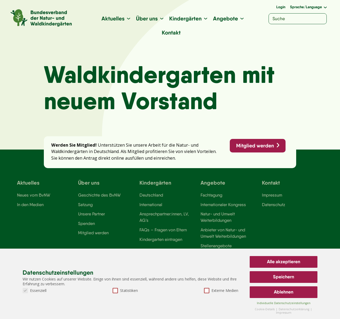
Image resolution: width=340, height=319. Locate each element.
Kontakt (171, 32)
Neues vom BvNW (33, 195)
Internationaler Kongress (223, 204)
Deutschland (151, 195)
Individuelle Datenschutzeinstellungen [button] (284, 303)
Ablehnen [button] (283, 292)
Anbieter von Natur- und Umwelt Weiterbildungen (223, 233)
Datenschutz (273, 204)
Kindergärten (185, 18)
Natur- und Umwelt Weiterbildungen (218, 217)
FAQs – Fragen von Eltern (163, 229)
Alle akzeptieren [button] (283, 262)
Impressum (272, 195)
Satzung (85, 204)
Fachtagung (211, 195)
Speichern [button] (283, 277)
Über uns (147, 18)
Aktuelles (113, 18)
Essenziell (34, 290)
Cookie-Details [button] (265, 309)
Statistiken (125, 290)
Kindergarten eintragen (160, 239)
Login (280, 7)
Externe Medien (221, 290)
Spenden (86, 223)
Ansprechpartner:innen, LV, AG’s (164, 217)
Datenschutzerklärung (294, 309)
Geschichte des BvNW (99, 195)
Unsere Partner (91, 213)
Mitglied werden (255, 145)
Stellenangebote (216, 245)
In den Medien (30, 204)
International (150, 204)
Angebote (225, 18)
